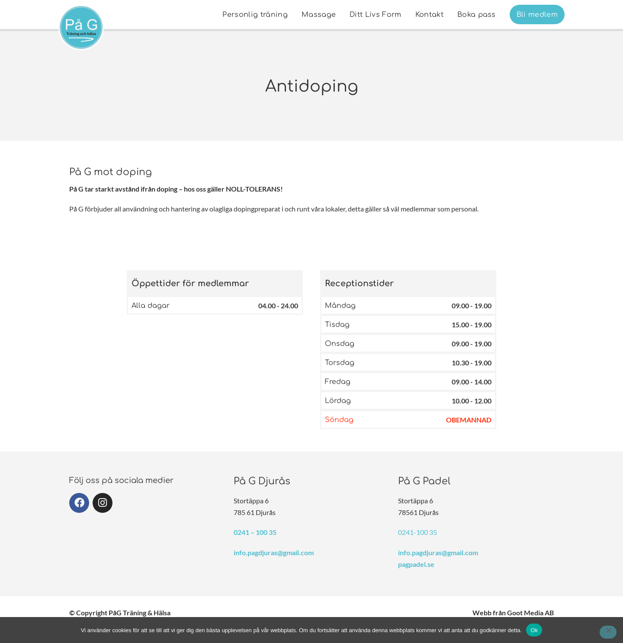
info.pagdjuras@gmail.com (274, 552)
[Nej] (608, 632)
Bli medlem (537, 15)
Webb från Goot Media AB (513, 612)
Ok (534, 630)
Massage (319, 15)
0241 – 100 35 (255, 532)
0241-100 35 (417, 532)
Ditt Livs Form (375, 15)
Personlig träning (254, 15)
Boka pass (476, 15)
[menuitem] (254, 14)
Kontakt (429, 15)
